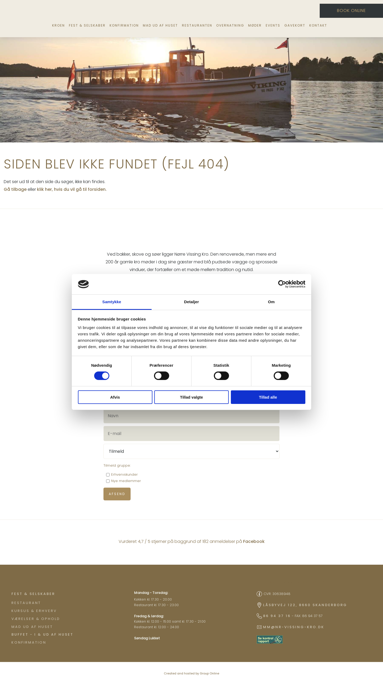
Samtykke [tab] (111, 301)
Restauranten (197, 25)
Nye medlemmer (126, 480)
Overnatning (230, 25)
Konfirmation (124, 25)
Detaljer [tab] (191, 301)
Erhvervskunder (124, 474)
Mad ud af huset (160, 25)
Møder (255, 25)
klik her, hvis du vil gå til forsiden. (72, 189)
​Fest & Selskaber (33, 593)
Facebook (254, 541)
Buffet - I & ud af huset (42, 634)
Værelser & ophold (35, 618)
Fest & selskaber (87, 25)
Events (273, 25)
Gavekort (294, 25)
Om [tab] (271, 301)
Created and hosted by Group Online (191, 673)
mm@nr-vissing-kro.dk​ (293, 627)
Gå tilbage (15, 189)
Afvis (115, 397)
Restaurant (26, 602)
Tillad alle (268, 397)
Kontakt (318, 25)
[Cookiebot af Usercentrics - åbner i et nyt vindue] (282, 284)
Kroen (58, 25)
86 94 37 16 (277, 615)
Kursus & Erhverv (34, 610)
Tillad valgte (191, 397)
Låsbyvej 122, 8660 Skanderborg (305, 604)
